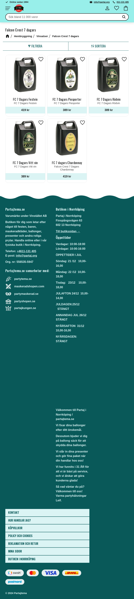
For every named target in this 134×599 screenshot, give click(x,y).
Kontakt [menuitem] (13, 512)
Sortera (100, 46)
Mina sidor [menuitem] (15, 551)
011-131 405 (123, 2)
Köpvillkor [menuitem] (15, 528)
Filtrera (36, 46)
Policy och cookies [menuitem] (20, 536)
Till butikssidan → (68, 231)
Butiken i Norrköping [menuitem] (21, 559)
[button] (8, 8)
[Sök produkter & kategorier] (62, 17)
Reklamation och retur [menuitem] (23, 543)
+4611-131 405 (26, 251)
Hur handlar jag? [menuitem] (19, 520)
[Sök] (123, 17)
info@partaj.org (102, 2)
